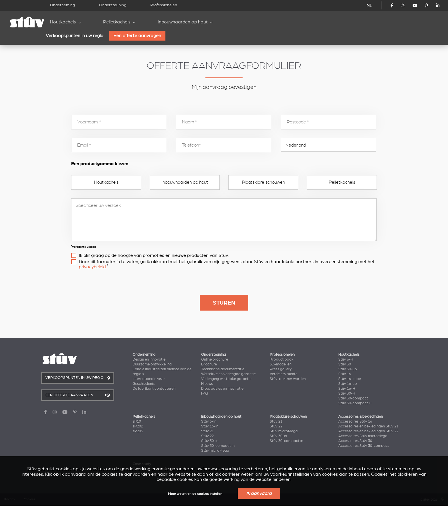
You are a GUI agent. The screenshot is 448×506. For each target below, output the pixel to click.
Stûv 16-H (346, 389)
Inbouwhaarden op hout (183, 22)
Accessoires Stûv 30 (355, 441)
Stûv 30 (344, 364)
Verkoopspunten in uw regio (74, 35)
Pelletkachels (117, 22)
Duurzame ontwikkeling (152, 364)
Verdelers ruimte (283, 374)
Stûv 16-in (209, 426)
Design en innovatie (149, 359)
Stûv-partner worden (288, 379)
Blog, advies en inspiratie (222, 389)
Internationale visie (149, 379)
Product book (281, 359)
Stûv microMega (215, 451)
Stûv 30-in (209, 441)
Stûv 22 (207, 436)
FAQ (204, 393)
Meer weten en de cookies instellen (195, 494)
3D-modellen (280, 364)
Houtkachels (63, 22)
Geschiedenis (144, 384)
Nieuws (207, 384)
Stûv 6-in (208, 421)
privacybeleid (92, 266)
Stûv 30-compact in (218, 446)
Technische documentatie (222, 369)
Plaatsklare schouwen (263, 182)
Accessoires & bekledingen (360, 417)
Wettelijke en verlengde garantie (228, 374)
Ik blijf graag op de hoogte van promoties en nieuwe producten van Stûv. (154, 255)
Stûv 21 (207, 431)
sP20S (138, 431)
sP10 (137, 421)
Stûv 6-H (345, 359)
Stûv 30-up (347, 369)
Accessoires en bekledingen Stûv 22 (368, 431)
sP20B (138, 426)
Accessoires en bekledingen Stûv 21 (368, 426)
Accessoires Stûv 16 (355, 421)
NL (370, 5)
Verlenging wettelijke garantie (226, 379)
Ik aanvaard (258, 493)
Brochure (209, 364)
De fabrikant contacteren (154, 389)
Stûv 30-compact (353, 398)
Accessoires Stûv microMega (362, 436)
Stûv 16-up (347, 384)
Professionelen (163, 5)
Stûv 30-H (346, 393)
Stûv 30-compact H (354, 403)
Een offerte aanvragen (137, 35)
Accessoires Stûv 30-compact (363, 446)
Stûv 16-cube (349, 379)
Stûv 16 (344, 374)
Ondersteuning (112, 5)
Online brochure (214, 359)
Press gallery (281, 369)
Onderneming (62, 5)
